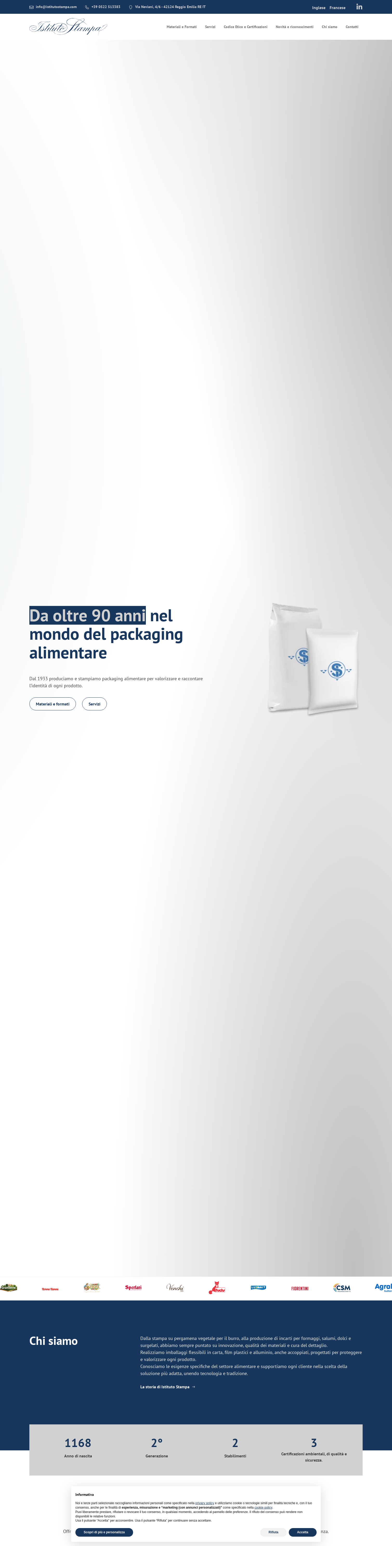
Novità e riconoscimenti (294, 26)
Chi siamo (329, 26)
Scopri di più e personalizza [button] (104, 1532)
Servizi (210, 26)
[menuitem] (318, 7)
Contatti (352, 26)
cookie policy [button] (263, 1507)
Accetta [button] (302, 1532)
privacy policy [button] (204, 1503)
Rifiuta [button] (273, 1532)
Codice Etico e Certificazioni (245, 26)
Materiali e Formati (182, 26)
